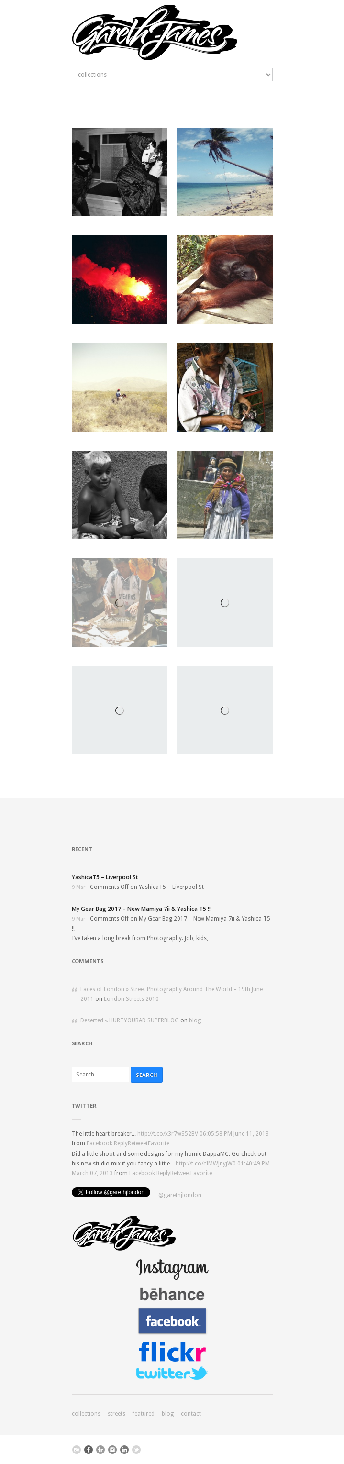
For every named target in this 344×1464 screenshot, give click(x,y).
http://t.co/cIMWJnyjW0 (206, 1163)
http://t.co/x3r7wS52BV (167, 1134)
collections (86, 1413)
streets (116, 1413)
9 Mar (78, 887)
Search (146, 1074)
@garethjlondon (179, 1195)
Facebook (99, 1143)
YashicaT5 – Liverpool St (105, 877)
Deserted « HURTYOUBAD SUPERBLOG (129, 1020)
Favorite (158, 1143)
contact (191, 1413)
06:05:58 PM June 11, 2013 (234, 1134)
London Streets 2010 (131, 999)
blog (195, 1020)
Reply (121, 1143)
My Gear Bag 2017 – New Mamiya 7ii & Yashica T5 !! (141, 909)
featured (144, 1413)
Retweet (138, 1143)
